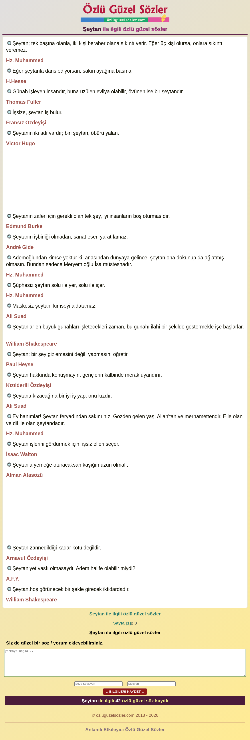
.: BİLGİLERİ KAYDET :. (125, 691)
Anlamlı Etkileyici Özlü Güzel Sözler (125, 729)
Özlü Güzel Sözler (125, 11)
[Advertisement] (125, 180)
